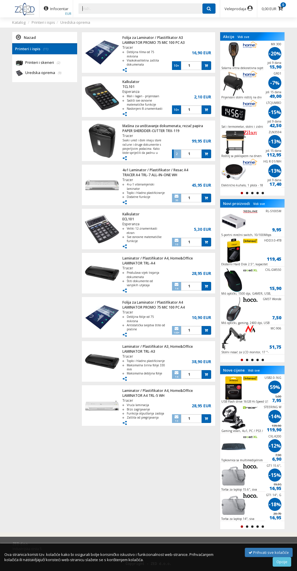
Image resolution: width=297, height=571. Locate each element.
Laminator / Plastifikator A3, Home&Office (157, 346)
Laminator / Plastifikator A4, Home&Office (157, 258)
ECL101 (128, 219)
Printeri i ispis (43, 22)
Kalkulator (131, 81)
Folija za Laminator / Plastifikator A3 (152, 37)
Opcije (281, 561)
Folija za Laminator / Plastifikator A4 (152, 302)
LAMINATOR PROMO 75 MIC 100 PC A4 (153, 307)
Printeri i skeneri (42, 62)
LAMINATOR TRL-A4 (138, 263)
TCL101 (128, 86)
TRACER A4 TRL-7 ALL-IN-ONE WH (149, 174)
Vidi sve (243, 37)
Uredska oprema (75, 22)
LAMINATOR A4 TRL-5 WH (143, 395)
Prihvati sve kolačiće (269, 552)
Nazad (26, 37)
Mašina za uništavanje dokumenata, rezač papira (162, 125)
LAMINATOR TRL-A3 (138, 351)
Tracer (127, 47)
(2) (58, 63)
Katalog (19, 22)
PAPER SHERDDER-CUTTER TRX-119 (151, 130)
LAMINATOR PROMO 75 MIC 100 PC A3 (153, 42)
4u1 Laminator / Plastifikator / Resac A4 (155, 169)
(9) (59, 73)
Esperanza (131, 91)
